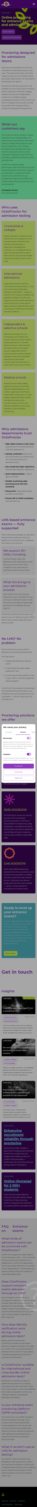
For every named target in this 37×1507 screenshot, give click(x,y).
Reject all (18, 778)
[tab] (9, 732)
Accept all (18, 766)
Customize (18, 772)
